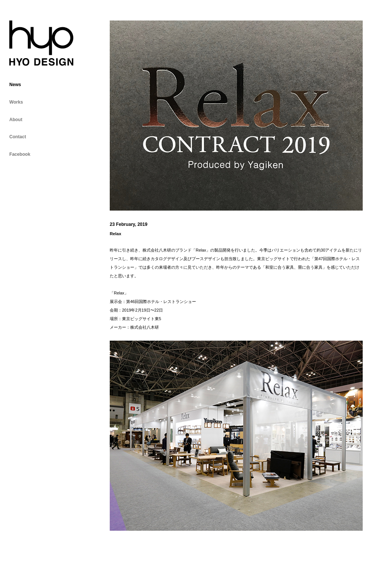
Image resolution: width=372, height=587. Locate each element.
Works (16, 102)
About (15, 119)
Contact (17, 136)
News (15, 84)
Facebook (19, 154)
